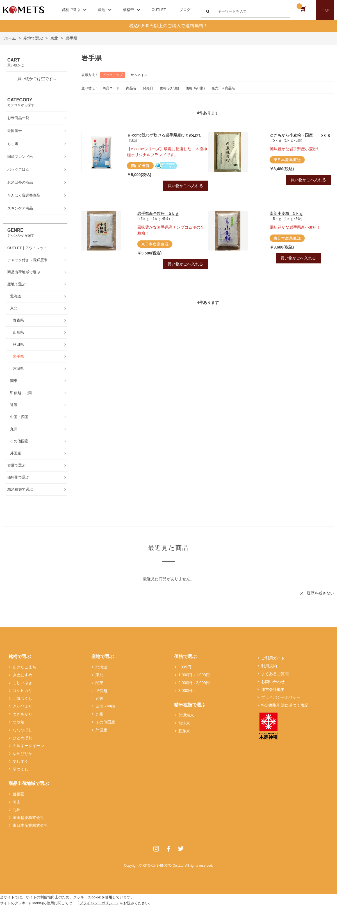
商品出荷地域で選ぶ (28, 783)
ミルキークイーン (28, 745)
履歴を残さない (320, 593)
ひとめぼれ (22, 738)
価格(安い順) (169, 88)
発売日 (148, 88)
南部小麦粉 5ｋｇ (286, 213)
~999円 (184, 667)
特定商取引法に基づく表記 (284, 705)
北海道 (101, 667)
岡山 (17, 802)
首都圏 (18, 794)
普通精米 (186, 715)
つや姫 (18, 722)
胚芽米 (184, 731)
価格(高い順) (195, 88)
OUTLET (159, 10)
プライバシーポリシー (280, 697)
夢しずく (20, 761)
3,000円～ (187, 690)
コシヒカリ (22, 690)
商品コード (111, 88)
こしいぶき (22, 682)
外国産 (101, 730)
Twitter (180, 848)
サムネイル (139, 75)
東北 (99, 675)
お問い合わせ (273, 681)
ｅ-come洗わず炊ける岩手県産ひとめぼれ (164, 135)
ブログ (184, 10)
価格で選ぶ (185, 656)
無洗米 (184, 723)
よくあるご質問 (275, 673)
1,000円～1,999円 (194, 675)
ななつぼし (22, 730)
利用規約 (269, 666)
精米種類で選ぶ (190, 704)
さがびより (22, 706)
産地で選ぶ (102, 656)
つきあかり (22, 714)
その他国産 (105, 722)
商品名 (131, 88)
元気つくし (22, 698)
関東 (99, 682)
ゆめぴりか (22, 753)
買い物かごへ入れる (185, 185)
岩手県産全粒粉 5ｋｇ (158, 213)
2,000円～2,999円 (194, 682)
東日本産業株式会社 (30, 825)
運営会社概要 (273, 689)
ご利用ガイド (273, 658)
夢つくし (20, 769)
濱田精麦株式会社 (28, 817)
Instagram (156, 848)
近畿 (99, 698)
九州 (17, 809)
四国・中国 (105, 706)
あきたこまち (24, 667)
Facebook (168, 848)
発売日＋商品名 (223, 88)
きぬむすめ (22, 675)
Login (326, 10)
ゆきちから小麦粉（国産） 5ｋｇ (300, 135)
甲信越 (101, 690)
